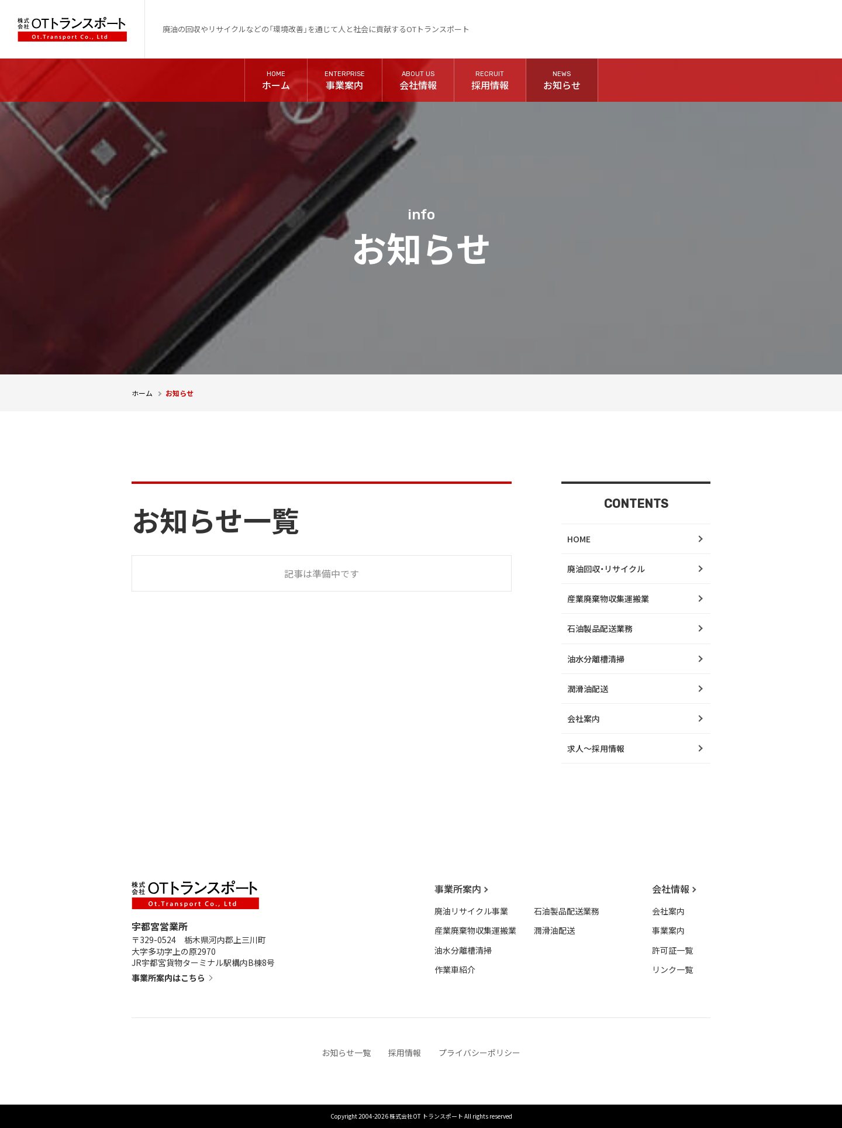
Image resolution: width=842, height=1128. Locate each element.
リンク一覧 (672, 969)
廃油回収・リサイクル (606, 569)
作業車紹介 (454, 969)
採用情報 (404, 1052)
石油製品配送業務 (600, 628)
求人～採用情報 (595, 748)
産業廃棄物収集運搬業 (608, 598)
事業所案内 (457, 889)
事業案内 (668, 930)
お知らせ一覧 (346, 1052)
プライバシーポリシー (479, 1052)
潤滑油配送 (587, 688)
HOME (579, 539)
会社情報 (670, 889)
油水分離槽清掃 (595, 659)
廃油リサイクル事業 (471, 911)
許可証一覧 (672, 950)
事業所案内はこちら (168, 977)
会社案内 (583, 718)
